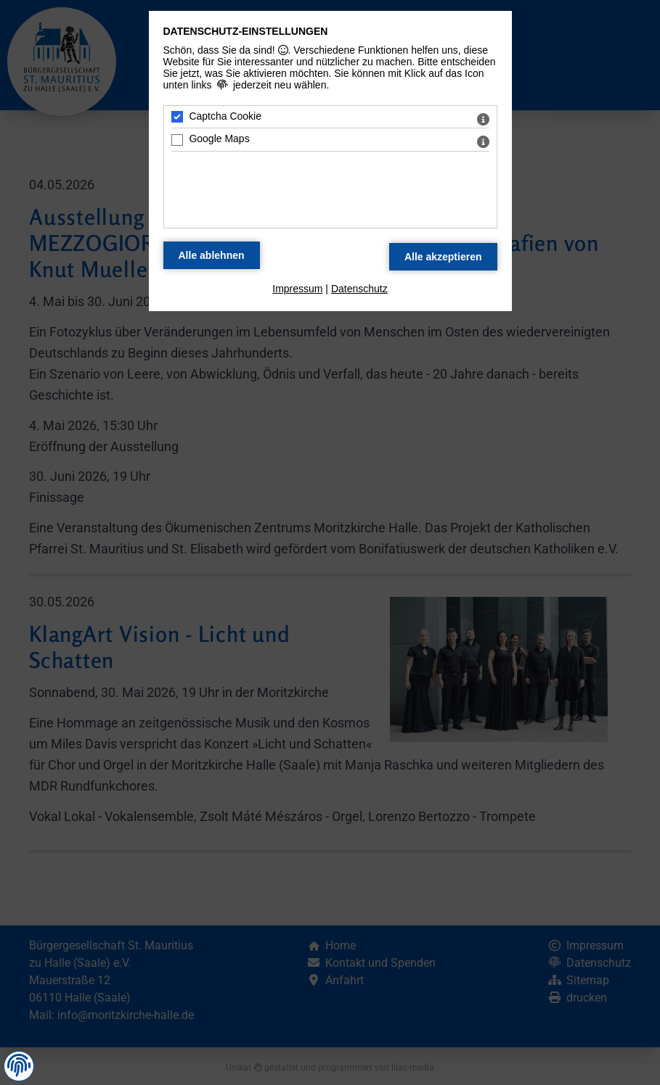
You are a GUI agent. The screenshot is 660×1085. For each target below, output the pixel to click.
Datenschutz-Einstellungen (245, 31)
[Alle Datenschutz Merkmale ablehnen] (211, 255)
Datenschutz (359, 288)
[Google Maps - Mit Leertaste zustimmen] (177, 140)
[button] (18, 1065)
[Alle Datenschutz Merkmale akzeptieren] (443, 257)
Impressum (297, 288)
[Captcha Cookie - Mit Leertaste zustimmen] (177, 117)
